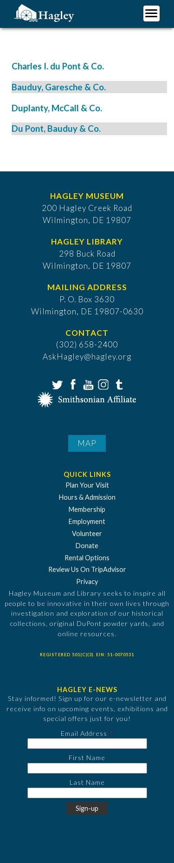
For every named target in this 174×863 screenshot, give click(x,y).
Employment (87, 521)
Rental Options (87, 558)
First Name (87, 757)
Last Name (87, 782)
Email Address (84, 733)
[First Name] (87, 768)
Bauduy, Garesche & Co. (59, 87)
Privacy (87, 581)
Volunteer (87, 533)
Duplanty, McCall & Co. (57, 108)
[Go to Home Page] (45, 12)
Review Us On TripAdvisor (87, 569)
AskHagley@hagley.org (87, 356)
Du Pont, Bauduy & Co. (56, 128)
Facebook (72, 384)
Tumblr (118, 384)
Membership (87, 509)
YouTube (87, 384)
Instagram (103, 384)
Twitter (57, 384)
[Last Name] (87, 793)
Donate (87, 546)
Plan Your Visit (87, 485)
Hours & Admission (87, 497)
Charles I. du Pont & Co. (58, 66)
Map (87, 443)
